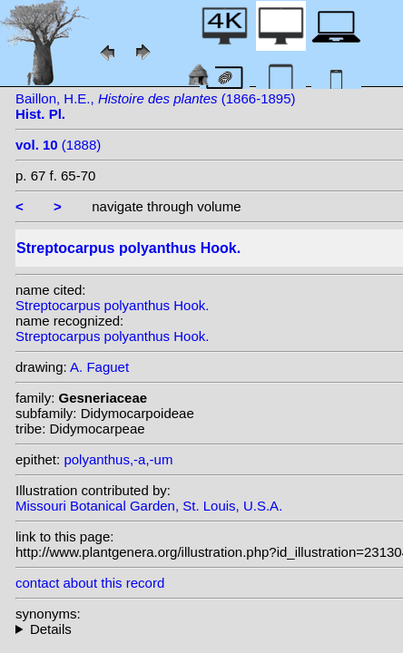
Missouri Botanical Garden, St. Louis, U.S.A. (148, 505)
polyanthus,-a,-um (118, 459)
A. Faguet (99, 367)
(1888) (58, 144)
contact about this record (89, 582)
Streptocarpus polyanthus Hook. (112, 305)
